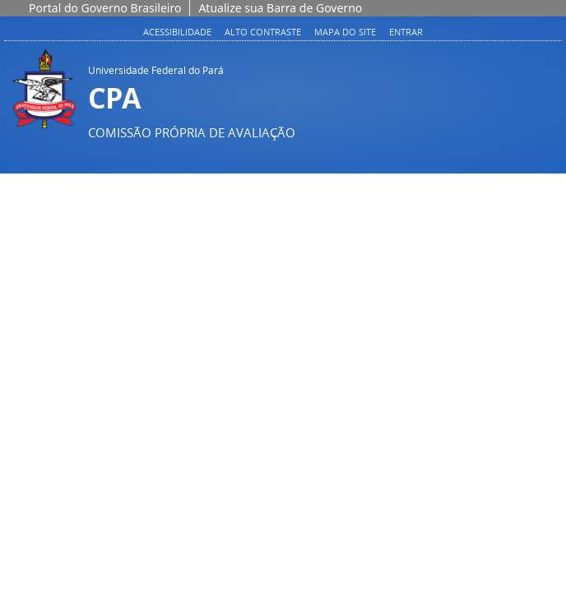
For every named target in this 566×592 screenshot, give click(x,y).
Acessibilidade (177, 31)
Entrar (406, 31)
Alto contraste (263, 31)
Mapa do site (345, 31)
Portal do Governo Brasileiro (105, 8)
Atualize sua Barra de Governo (280, 8)
